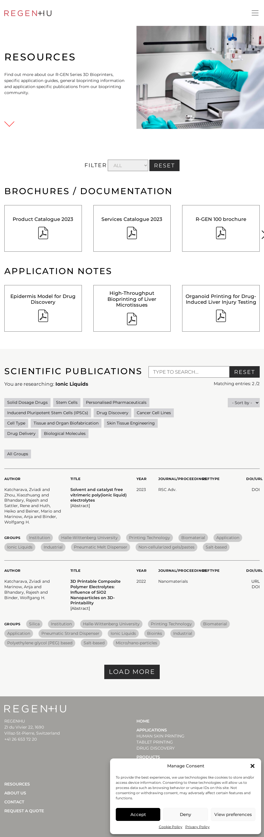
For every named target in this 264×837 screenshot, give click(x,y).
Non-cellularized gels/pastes (166, 547)
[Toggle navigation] (255, 13)
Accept (138, 814)
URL (255, 581)
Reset (244, 372)
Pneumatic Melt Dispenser (100, 547)
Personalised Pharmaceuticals (116, 402)
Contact (14, 801)
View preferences (233, 814)
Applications (151, 730)
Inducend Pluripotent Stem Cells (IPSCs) (47, 412)
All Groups (17, 453)
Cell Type (16, 423)
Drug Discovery (112, 412)
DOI (256, 489)
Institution (39, 537)
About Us (15, 793)
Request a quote (24, 810)
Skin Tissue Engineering (131, 423)
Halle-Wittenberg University (89, 537)
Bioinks (154, 633)
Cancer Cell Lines (154, 412)
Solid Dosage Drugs (27, 402)
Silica (34, 623)
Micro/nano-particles (136, 642)
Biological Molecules (65, 433)
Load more (132, 672)
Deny (185, 814)
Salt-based (216, 547)
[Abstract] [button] (80, 505)
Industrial (53, 547)
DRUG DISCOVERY (155, 748)
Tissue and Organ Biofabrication (66, 423)
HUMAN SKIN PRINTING (160, 736)
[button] (252, 766)
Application (227, 537)
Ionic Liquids (19, 547)
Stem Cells (67, 402)
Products (148, 757)
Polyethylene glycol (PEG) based (39, 642)
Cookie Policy (170, 827)
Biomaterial (193, 537)
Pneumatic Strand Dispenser (70, 633)
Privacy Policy (197, 827)
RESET (164, 165)
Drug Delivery (21, 433)
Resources (17, 784)
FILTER (95, 165)
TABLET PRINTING (154, 742)
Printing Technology (149, 537)
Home (142, 721)
